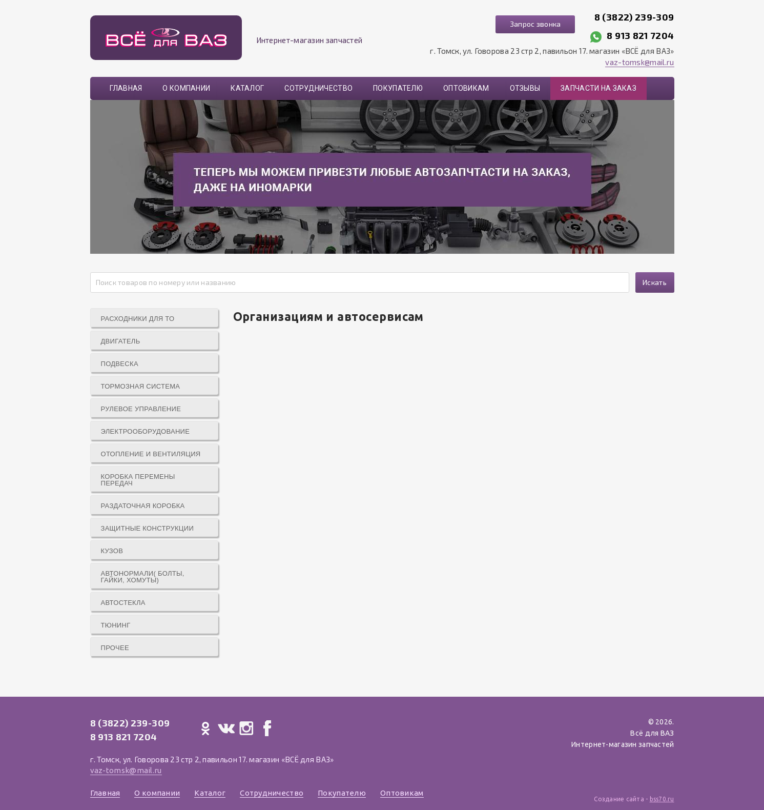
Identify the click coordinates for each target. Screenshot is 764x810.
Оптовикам (466, 88)
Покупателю (398, 88)
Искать (655, 282)
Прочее (115, 648)
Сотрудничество (318, 88)
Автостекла (123, 602)
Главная (126, 88)
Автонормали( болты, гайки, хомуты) (142, 577)
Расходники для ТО (138, 318)
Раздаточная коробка (143, 506)
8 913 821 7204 (640, 35)
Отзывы (525, 88)
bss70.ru (662, 799)
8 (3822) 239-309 (634, 17)
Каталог (247, 88)
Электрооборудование (145, 431)
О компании (186, 88)
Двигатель (120, 341)
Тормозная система (140, 386)
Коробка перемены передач (138, 480)
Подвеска (119, 364)
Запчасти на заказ (598, 88)
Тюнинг (116, 625)
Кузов (112, 551)
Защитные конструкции (147, 528)
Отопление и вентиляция (151, 454)
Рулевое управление (141, 409)
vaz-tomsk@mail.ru (639, 62)
